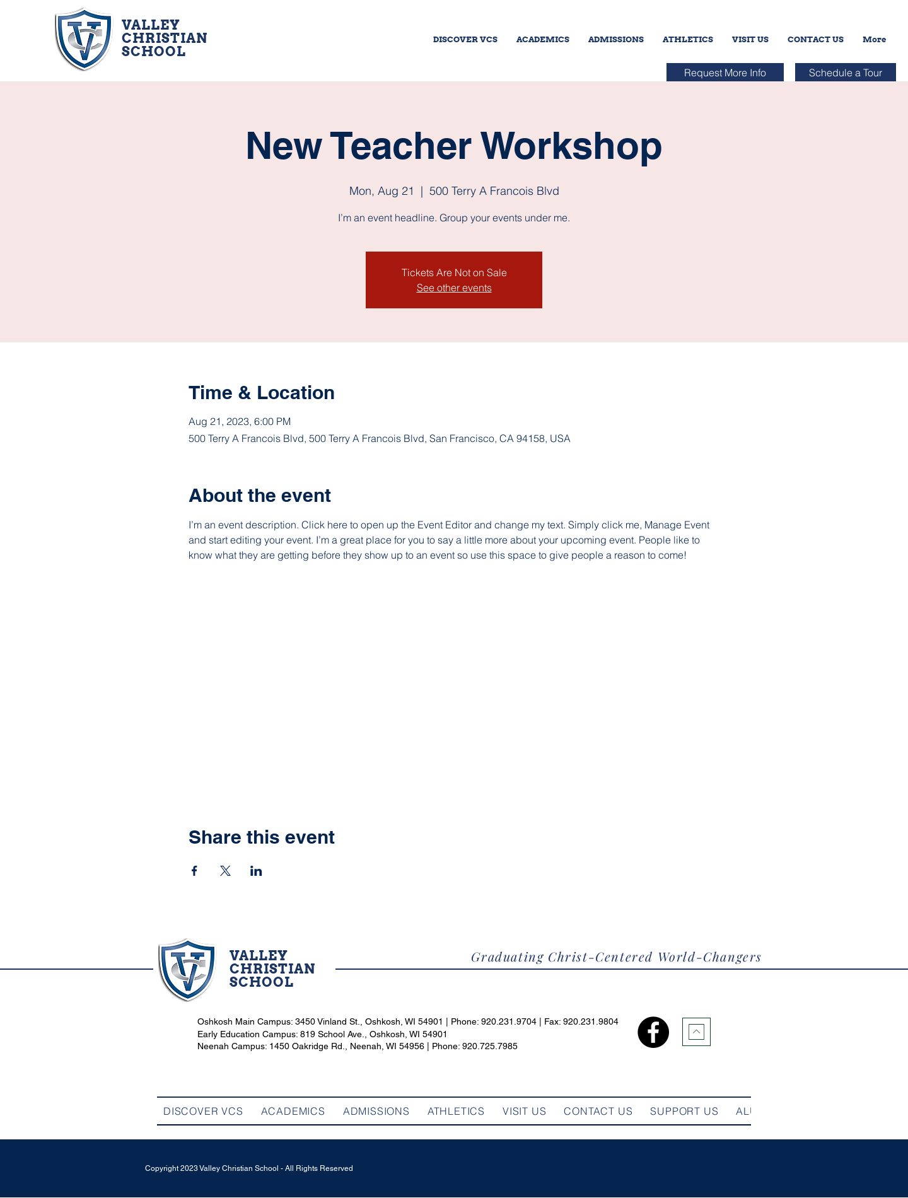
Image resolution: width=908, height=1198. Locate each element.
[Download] (696, 1032)
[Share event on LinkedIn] (256, 871)
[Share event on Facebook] (195, 871)
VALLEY (151, 25)
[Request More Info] (725, 72)
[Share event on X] (225, 871)
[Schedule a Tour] (845, 72)
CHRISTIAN (164, 38)
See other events (454, 287)
